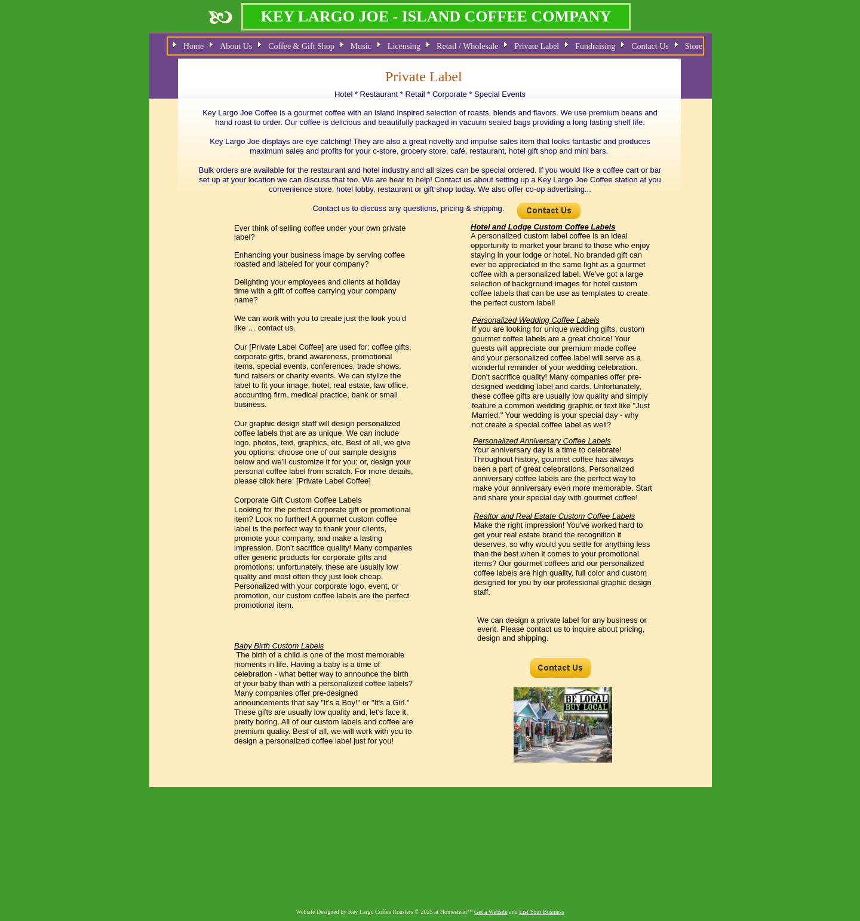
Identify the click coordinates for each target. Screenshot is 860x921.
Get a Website (491, 911)
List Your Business (541, 911)
